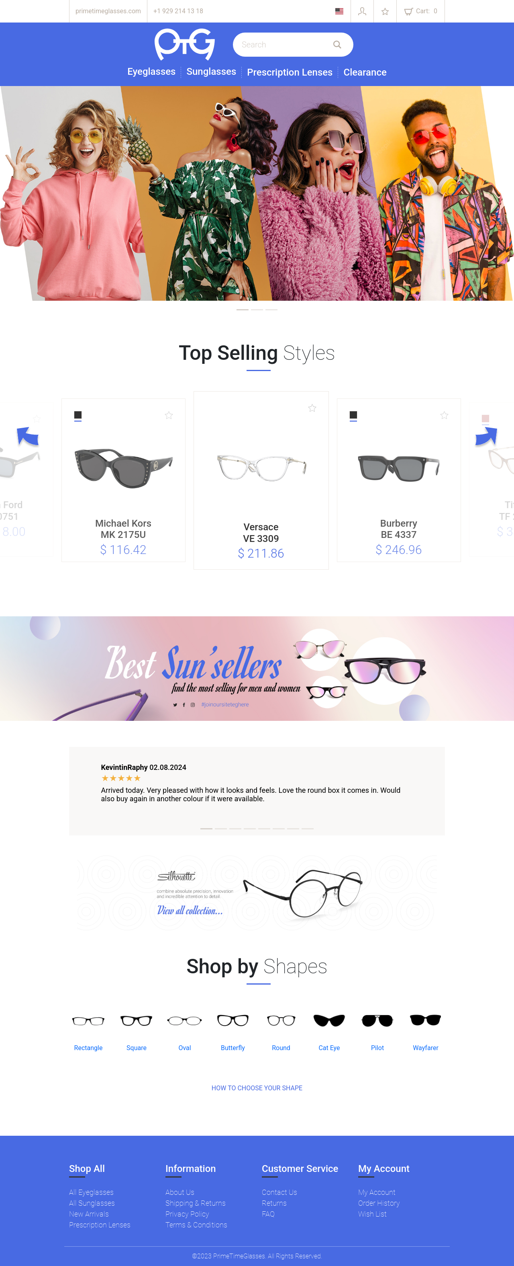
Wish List (372, 1214)
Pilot (377, 1048)
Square (136, 1048)
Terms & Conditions (196, 1225)
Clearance (364, 72)
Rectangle (88, 1048)
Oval (184, 1048)
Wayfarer (426, 1048)
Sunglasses (211, 72)
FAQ (268, 1214)
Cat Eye (329, 1048)
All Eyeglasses (91, 1192)
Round (281, 1048)
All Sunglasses (92, 1203)
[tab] (243, 309)
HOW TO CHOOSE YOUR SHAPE (257, 1088)
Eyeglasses (151, 72)
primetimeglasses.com (108, 11)
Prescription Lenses (289, 72)
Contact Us (279, 1192)
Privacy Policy (187, 1214)
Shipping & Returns (195, 1203)
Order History (379, 1203)
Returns (274, 1203)
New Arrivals (89, 1214)
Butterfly (233, 1048)
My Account (377, 1192)
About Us (179, 1192)
